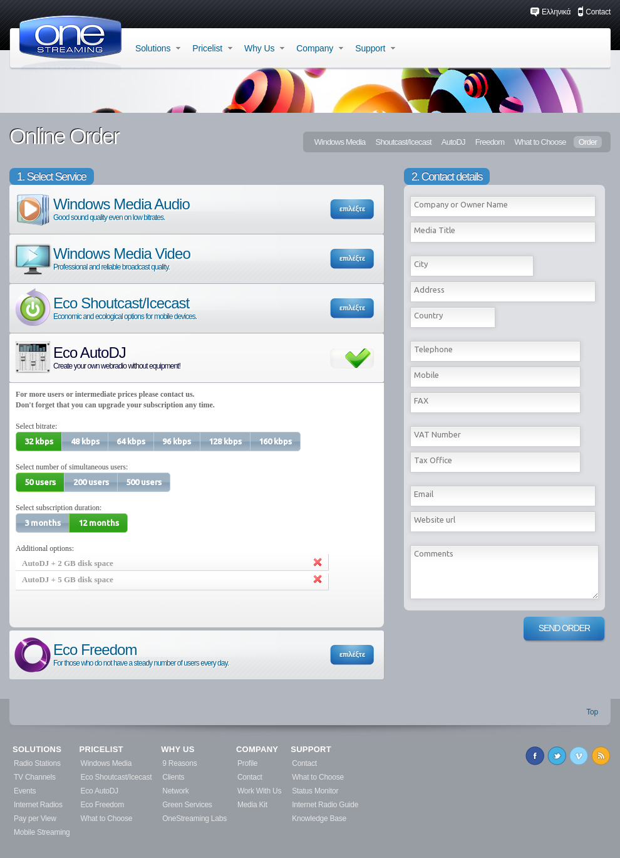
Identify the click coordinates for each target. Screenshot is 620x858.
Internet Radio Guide (325, 804)
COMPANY (257, 749)
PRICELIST (101, 749)
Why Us (264, 48)
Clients (173, 777)
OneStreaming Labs (194, 818)
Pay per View (35, 818)
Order (588, 142)
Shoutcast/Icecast (403, 142)
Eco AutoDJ (96, 357)
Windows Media (340, 142)
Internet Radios (38, 804)
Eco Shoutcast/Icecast (105, 307)
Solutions (157, 48)
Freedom (490, 142)
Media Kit (252, 804)
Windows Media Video (101, 258)
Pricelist (212, 48)
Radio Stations (37, 763)
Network (175, 791)
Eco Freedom (121, 654)
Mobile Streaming (42, 832)
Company (319, 48)
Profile (247, 763)
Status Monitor (315, 791)
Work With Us (259, 791)
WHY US (177, 749)
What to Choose (540, 142)
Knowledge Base (319, 818)
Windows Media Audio (101, 208)
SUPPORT (311, 749)
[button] (39, 441)
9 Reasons (179, 763)
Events (25, 791)
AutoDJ (453, 142)
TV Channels (35, 777)
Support (375, 48)
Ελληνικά (550, 12)
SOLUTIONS (37, 749)
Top (592, 712)
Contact (594, 12)
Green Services (187, 804)
